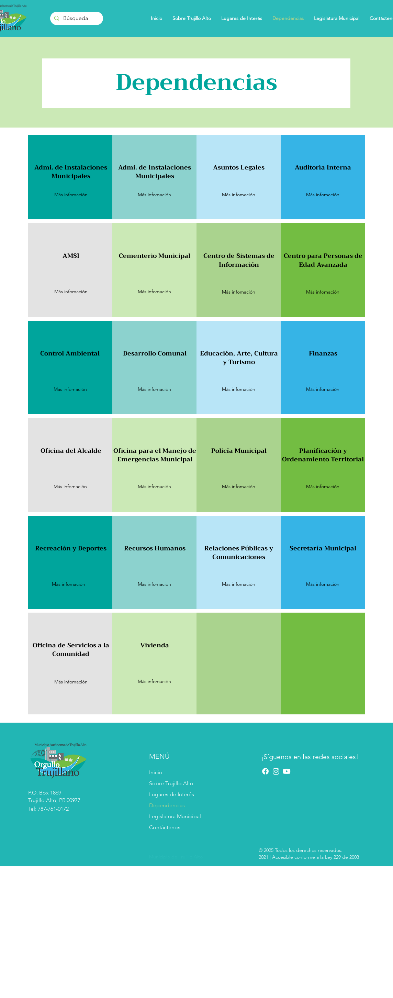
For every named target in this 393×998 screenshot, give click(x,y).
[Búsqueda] (76, 18)
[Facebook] (265, 771)
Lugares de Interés (171, 794)
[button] (71, 195)
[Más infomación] (322, 292)
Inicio (155, 772)
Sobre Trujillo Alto (171, 783)
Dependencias (167, 805)
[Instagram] (276, 771)
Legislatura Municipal (175, 816)
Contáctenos (164, 827)
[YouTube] (286, 771)
